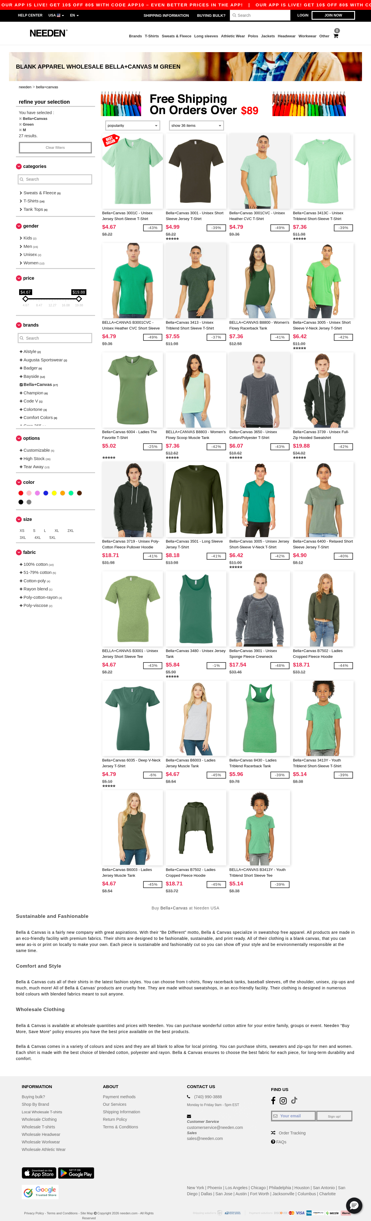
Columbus (307, 1187)
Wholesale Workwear (41, 1135)
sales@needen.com (205, 1131)
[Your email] (293, 1109)
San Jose (223, 1187)
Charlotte (327, 1187)
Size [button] (27, 512)
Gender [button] (31, 219)
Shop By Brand (35, 1097)
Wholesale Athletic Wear (44, 1142)
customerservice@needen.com (215, 1120)
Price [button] (28, 271)
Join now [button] (333, 15)
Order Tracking (292, 1126)
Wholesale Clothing (39, 1112)
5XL (53, 530)
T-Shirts (152, 36)
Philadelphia (280, 1180)
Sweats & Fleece (176, 36)
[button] (354, 1206)
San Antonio (324, 1180)
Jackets (268, 36)
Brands (135, 36)
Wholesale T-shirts (38, 1120)
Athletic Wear (233, 36)
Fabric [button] (29, 545)
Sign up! (334, 1109)
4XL (37, 530)
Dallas (206, 1187)
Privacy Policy (34, 1206)
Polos (253, 36)
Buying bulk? (211, 15)
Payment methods (119, 1090)
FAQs (281, 1135)
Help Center (30, 15)
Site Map (87, 1206)
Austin (241, 1187)
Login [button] (302, 15)
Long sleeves (206, 36)
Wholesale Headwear (41, 1127)
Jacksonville (283, 1187)
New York (195, 1180)
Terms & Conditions (120, 1120)
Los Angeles (236, 1180)
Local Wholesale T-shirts (44, 1105)
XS (22, 523)
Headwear (287, 36)
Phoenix (215, 1180)
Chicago (258, 1180)
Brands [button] (31, 318)
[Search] (260, 15)
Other (324, 36)
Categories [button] (34, 159)
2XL (71, 523)
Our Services (114, 1097)
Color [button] (28, 475)
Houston (302, 1180)
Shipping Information (166, 15)
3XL (23, 530)
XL (56, 523)
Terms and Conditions (62, 1206)
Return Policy (115, 1112)
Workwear (308, 36)
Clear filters (55, 140)
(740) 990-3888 (208, 1090)
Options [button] (31, 431)
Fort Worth (259, 1187)
